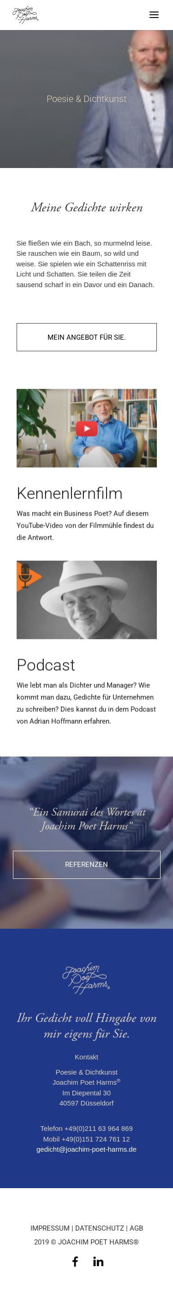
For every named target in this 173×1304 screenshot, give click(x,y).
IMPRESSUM (50, 1228)
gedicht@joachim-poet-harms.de (86, 1149)
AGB (136, 1228)
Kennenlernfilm (70, 510)
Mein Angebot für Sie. (87, 337)
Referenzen (86, 864)
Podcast (46, 681)
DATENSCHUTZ (99, 1228)
